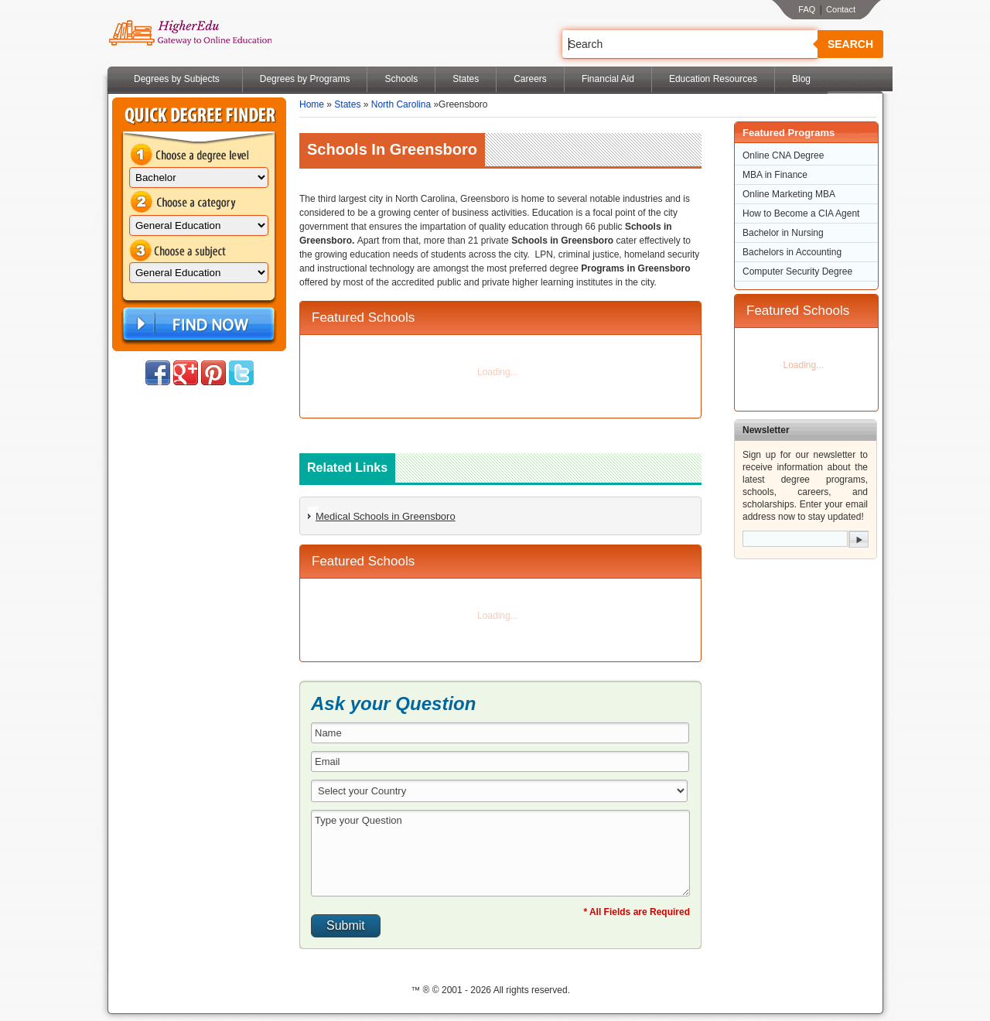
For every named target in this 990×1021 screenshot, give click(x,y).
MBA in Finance (774, 174)
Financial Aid (608, 78)
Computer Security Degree (797, 271)
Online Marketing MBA (788, 194)
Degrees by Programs (305, 78)
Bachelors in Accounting (792, 252)
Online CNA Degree (783, 155)
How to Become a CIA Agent (800, 213)
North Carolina (401, 104)
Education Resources (713, 78)
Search (850, 44)
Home (311, 104)
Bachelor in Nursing (783, 232)
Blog (801, 78)
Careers (530, 78)
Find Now (197, 324)
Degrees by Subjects (177, 78)
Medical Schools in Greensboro (386, 516)
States (465, 78)
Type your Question (500, 853)
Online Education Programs (190, 33)
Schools (401, 78)
